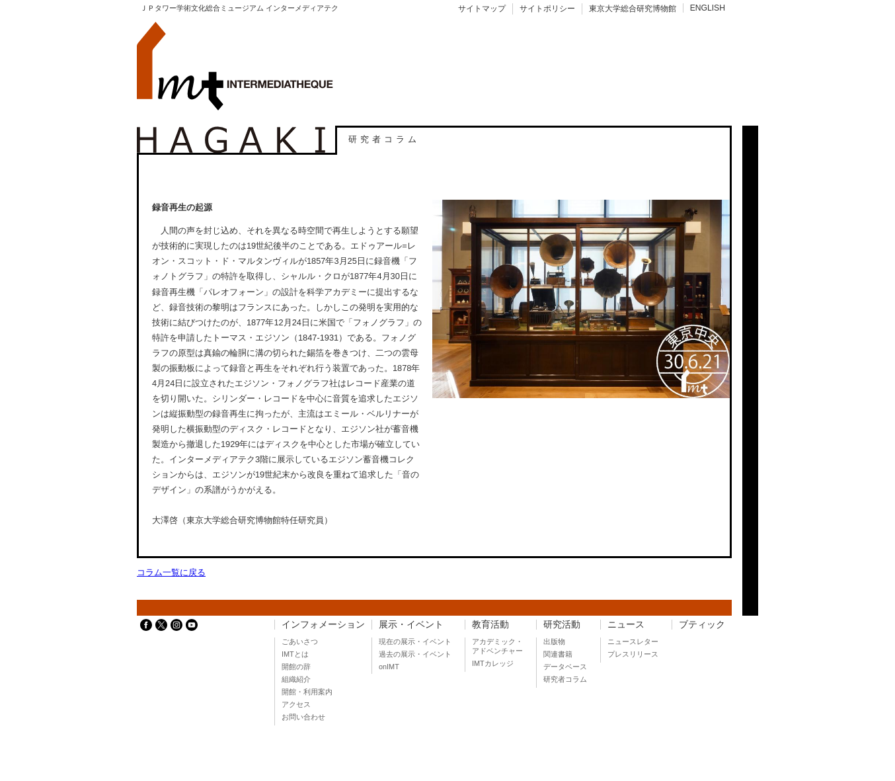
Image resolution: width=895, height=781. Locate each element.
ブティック (702, 625)
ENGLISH (707, 8)
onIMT (389, 667)
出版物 (554, 641)
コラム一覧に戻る (171, 572)
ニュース (625, 625)
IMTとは (295, 654)
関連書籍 (557, 654)
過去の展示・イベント (415, 654)
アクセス (296, 704)
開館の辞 (296, 667)
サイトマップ (482, 8)
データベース (565, 667)
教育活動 (490, 625)
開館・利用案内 (307, 692)
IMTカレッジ (493, 663)
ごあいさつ (300, 641)
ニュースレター (632, 641)
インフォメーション (323, 625)
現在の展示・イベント (415, 641)
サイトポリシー (547, 8)
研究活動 (561, 625)
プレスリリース (632, 654)
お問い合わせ (303, 717)
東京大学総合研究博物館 (632, 8)
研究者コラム (565, 679)
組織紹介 (296, 679)
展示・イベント (411, 625)
